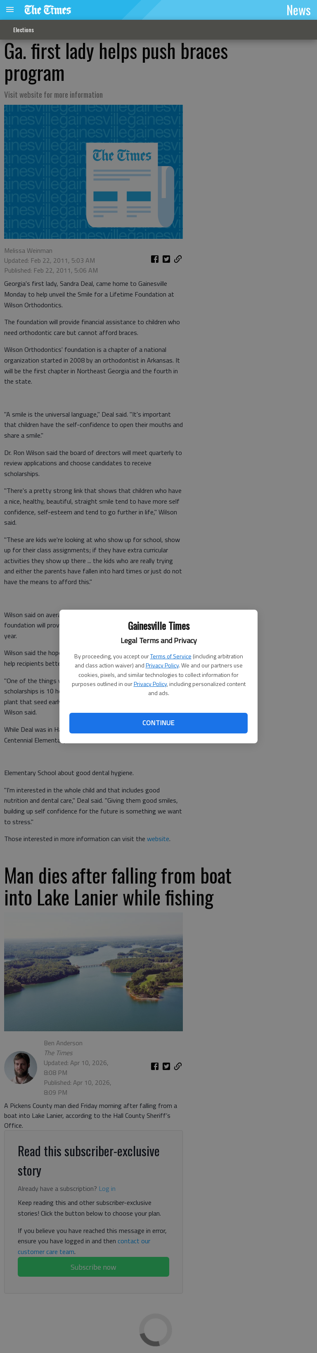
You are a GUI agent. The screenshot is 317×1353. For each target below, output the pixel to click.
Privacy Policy (162, 665)
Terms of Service (171, 656)
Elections (23, 29)
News (298, 9)
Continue (158, 723)
